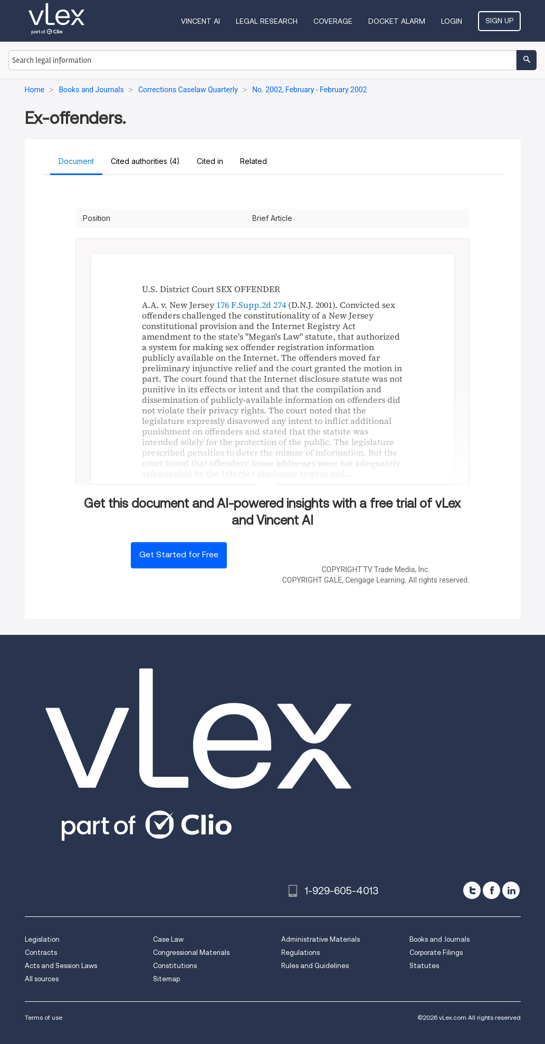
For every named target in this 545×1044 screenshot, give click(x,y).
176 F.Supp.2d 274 (251, 305)
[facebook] (491, 890)
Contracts (41, 952)
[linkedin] (511, 890)
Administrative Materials (320, 939)
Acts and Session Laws (61, 966)
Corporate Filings (436, 952)
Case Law (168, 939)
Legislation (42, 939)
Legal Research (267, 21)
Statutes (424, 966)
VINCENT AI (200, 21)
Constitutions (175, 966)
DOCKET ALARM (396, 21)
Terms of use (43, 1017)
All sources (42, 979)
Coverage (332, 21)
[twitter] (472, 890)
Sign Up (499, 20)
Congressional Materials (191, 952)
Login (451, 21)
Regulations (300, 952)
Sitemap (166, 979)
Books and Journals (439, 939)
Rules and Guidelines (315, 966)
